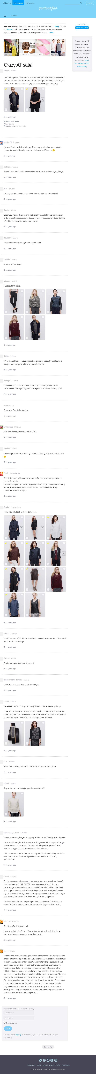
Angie (6, 507)
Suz (5, 188)
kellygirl (7, 167)
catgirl (6, 633)
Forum (9, 29)
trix (5, 921)
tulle (6, 951)
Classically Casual (11, 833)
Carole (6, 356)
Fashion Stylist (16, 507)
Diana (6, 701)
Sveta (6, 210)
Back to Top (48, 1047)
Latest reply (10, 126)
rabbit (6, 783)
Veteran (13, 71)
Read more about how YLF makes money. (82, 63)
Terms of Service (48, 1065)
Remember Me (10, 1023)
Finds (51, 32)
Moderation (66, 1065)
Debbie (7, 259)
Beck (6, 473)
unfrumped (8, 427)
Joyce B (7, 238)
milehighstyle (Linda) (13, 680)
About (39, 1065)
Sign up (18, 1035)
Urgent (14, 16)
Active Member (15, 473)
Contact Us (31, 1065)
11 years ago (10, 117)
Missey (7, 281)
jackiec (7, 449)
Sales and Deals (82, 28)
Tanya (6, 71)
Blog (57, 26)
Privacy (57, 1065)
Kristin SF (8, 142)
